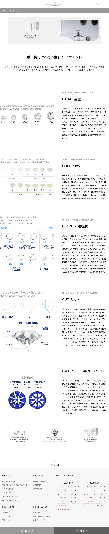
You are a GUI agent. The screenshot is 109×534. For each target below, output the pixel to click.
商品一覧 (5, 512)
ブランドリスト (7, 516)
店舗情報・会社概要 (40, 481)
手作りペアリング (8, 492)
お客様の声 (37, 485)
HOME (4, 10)
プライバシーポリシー (41, 520)
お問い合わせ (37, 489)
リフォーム (6, 520)
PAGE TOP (54, 465)
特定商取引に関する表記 (41, 516)
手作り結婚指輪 (7, 489)
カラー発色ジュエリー (10, 496)
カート (103, 4)
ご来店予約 (37, 512)
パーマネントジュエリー (10, 500)
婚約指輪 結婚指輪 (8, 481)
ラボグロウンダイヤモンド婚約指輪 (14, 485)
